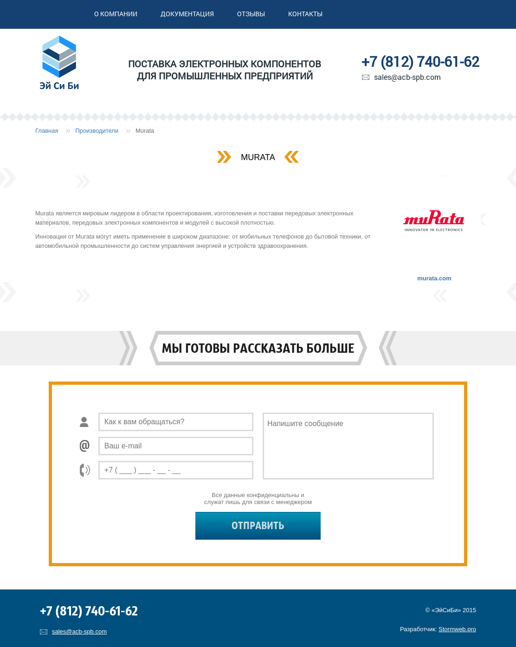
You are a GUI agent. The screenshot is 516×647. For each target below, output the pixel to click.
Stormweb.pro (457, 629)
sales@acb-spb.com (407, 77)
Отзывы (251, 13)
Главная (46, 130)
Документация (187, 13)
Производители (96, 130)
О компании (115, 13)
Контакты (305, 13)
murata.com (434, 278)
